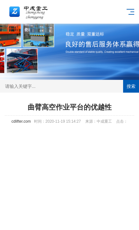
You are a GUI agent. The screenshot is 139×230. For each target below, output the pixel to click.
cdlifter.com (21, 121)
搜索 (131, 86)
